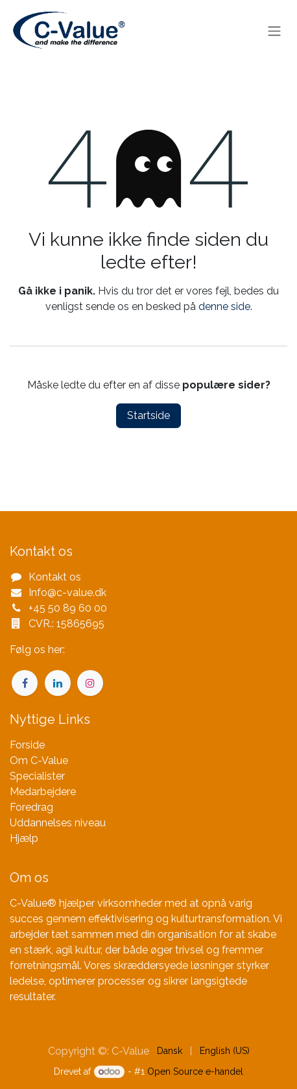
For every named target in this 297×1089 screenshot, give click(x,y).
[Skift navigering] (274, 31)
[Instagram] (90, 683)
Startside (148, 415)
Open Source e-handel (195, 1071)
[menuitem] (169, 1051)
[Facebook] (25, 683)
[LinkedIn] (58, 683)
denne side (224, 306)
